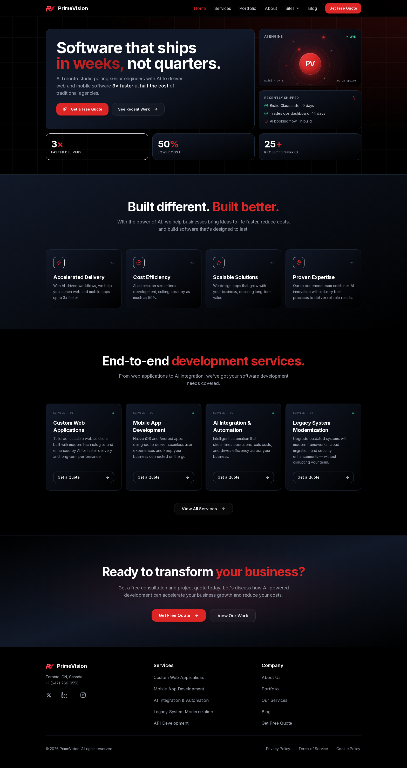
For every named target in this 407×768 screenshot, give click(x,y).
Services (222, 8)
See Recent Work (138, 109)
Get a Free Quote (82, 109)
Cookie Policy (348, 748)
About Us (271, 677)
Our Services (274, 700)
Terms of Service (313, 748)
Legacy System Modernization (183, 711)
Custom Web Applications (179, 677)
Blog (312, 8)
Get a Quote (84, 477)
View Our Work (233, 615)
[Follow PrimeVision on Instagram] (83, 695)
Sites (292, 8)
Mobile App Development (179, 688)
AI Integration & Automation (181, 700)
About (271, 8)
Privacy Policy (278, 748)
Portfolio (247, 8)
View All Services (203, 508)
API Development (171, 723)
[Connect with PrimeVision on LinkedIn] (64, 695)
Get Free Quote (343, 8)
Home (200, 8)
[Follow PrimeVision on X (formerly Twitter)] (49, 695)
